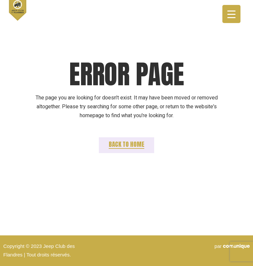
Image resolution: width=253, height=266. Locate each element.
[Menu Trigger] (231, 14)
